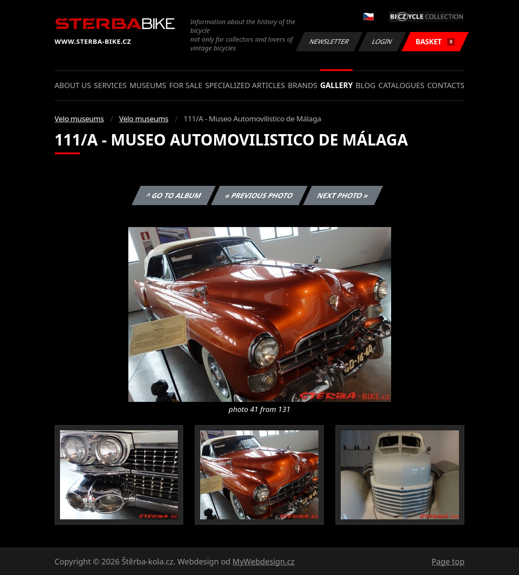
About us (73, 85)
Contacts (445, 85)
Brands (302, 85)
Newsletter (329, 41)
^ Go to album (174, 195)
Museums (148, 85)
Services (110, 85)
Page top (447, 561)
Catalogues (401, 85)
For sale (185, 85)
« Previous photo (259, 195)
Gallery (336, 85)
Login (382, 41)
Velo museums (79, 119)
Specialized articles (245, 85)
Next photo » (343, 195)
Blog (365, 85)
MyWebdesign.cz (264, 561)
